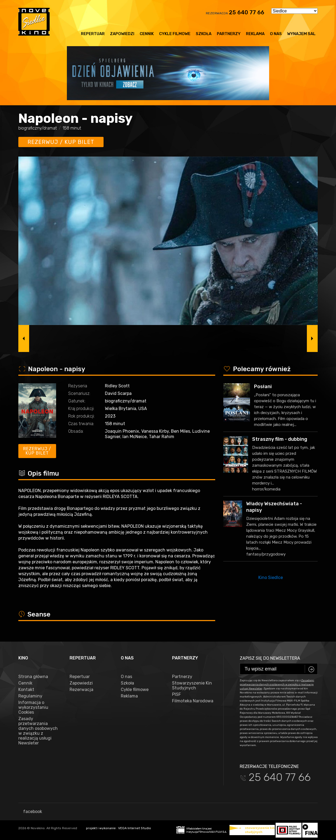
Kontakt (26, 689)
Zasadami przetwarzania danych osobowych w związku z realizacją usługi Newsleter (277, 684)
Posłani (263, 386)
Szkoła (203, 33)
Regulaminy (30, 696)
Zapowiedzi (122, 33)
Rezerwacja (81, 689)
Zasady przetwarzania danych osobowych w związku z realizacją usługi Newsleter (38, 731)
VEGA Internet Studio (134, 828)
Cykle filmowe (174, 33)
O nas (276, 33)
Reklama (255, 33)
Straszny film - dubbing (279, 439)
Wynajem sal (301, 33)
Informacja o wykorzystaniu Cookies (33, 707)
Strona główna (33, 676)
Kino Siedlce (270, 577)
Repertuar (93, 33)
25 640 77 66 (246, 12)
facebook (30, 811)
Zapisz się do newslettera (270, 658)
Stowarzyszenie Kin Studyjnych (192, 685)
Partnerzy (229, 33)
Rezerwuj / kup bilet (61, 142)
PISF (176, 694)
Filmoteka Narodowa (192, 701)
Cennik (147, 33)
